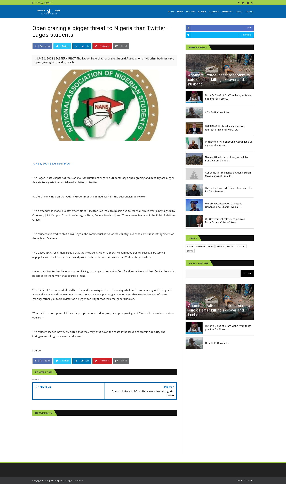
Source (36, 350)
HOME (171, 11)
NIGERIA (190, 11)
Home (239, 480)
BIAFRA (202, 11)
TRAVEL (249, 11)
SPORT (239, 11)
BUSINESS (227, 11)
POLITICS (214, 11)
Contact (250, 480)
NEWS (180, 11)
